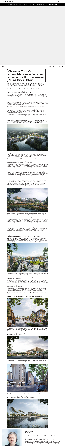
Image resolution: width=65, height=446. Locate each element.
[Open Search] (58, 2)
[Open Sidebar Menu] (62, 1)
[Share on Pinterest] (62, 66)
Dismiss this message (53, 4)
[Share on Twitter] (59, 66)
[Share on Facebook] (57, 66)
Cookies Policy (45, 4)
